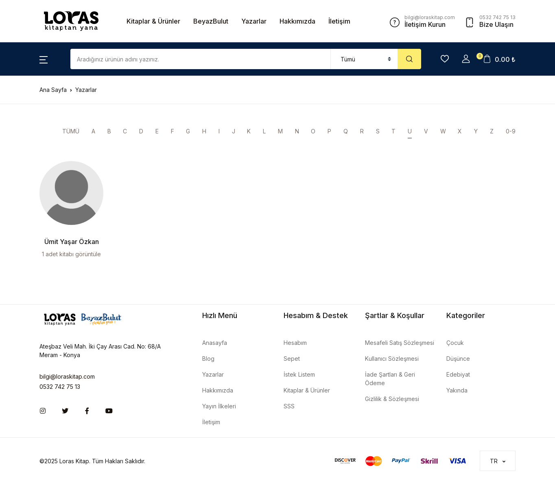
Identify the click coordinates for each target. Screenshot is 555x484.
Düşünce (458, 358)
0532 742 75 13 (59, 386)
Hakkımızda (297, 21)
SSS (289, 406)
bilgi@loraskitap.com (67, 376)
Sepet (292, 358)
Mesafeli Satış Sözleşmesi (399, 342)
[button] (43, 59)
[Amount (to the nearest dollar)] (200, 59)
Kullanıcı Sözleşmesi (392, 358)
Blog (208, 358)
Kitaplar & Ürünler (153, 21)
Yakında (457, 390)
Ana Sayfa (53, 89)
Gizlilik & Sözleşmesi (392, 398)
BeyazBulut (210, 21)
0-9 (511, 131)
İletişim (339, 21)
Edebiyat (458, 374)
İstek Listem (299, 374)
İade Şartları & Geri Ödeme (390, 378)
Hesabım (295, 342)
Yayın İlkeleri (219, 406)
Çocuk (455, 342)
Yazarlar (254, 21)
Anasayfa (214, 342)
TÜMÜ (70, 131)
